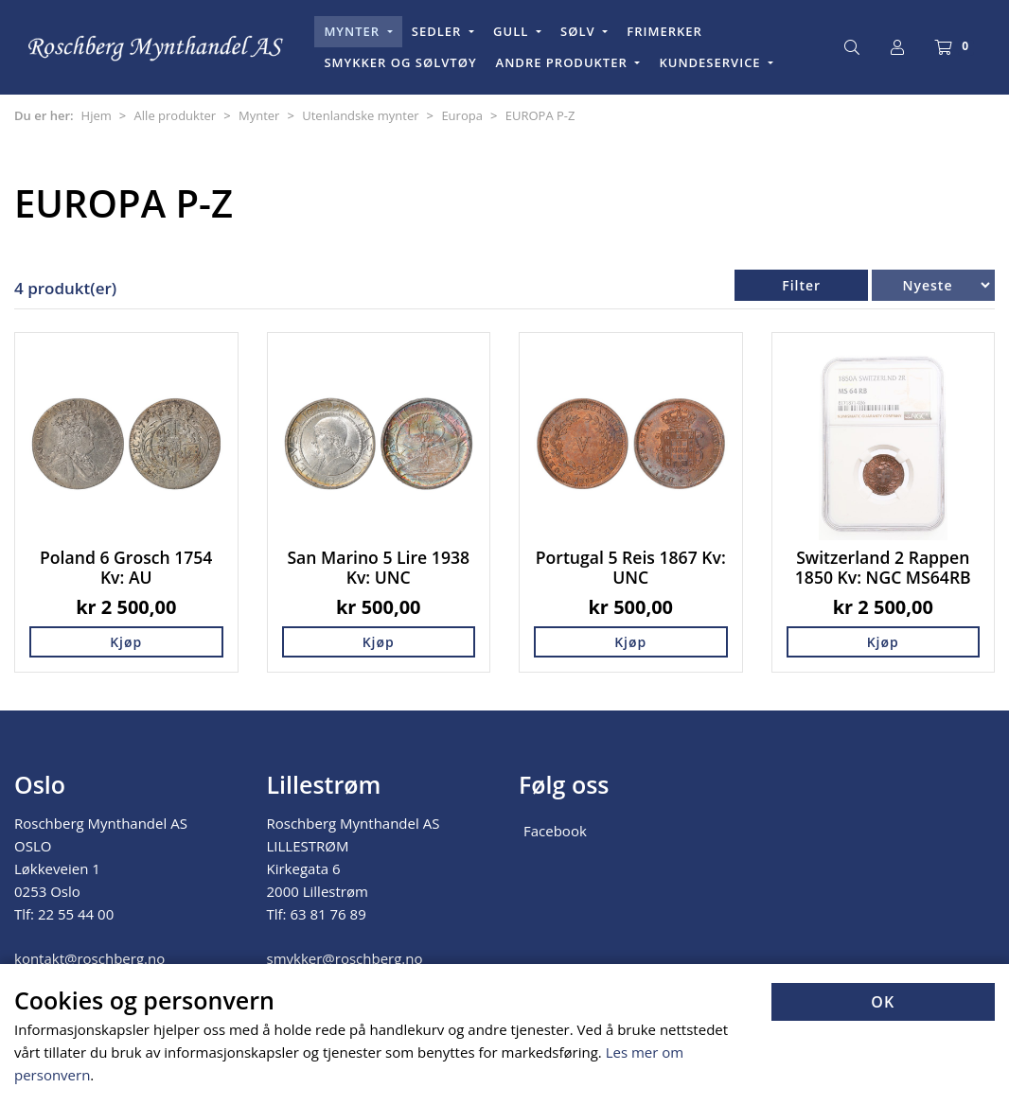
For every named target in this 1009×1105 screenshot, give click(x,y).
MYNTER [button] (353, 31)
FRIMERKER (664, 31)
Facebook (555, 830)
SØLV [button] (579, 31)
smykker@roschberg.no (345, 958)
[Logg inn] (897, 47)
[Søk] (852, 47)
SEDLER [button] (439, 31)
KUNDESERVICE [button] (712, 62)
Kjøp (126, 642)
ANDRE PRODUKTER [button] (564, 62)
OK (882, 1001)
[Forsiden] (157, 47)
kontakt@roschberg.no (89, 958)
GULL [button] (513, 31)
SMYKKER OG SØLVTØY (400, 62)
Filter (801, 285)
